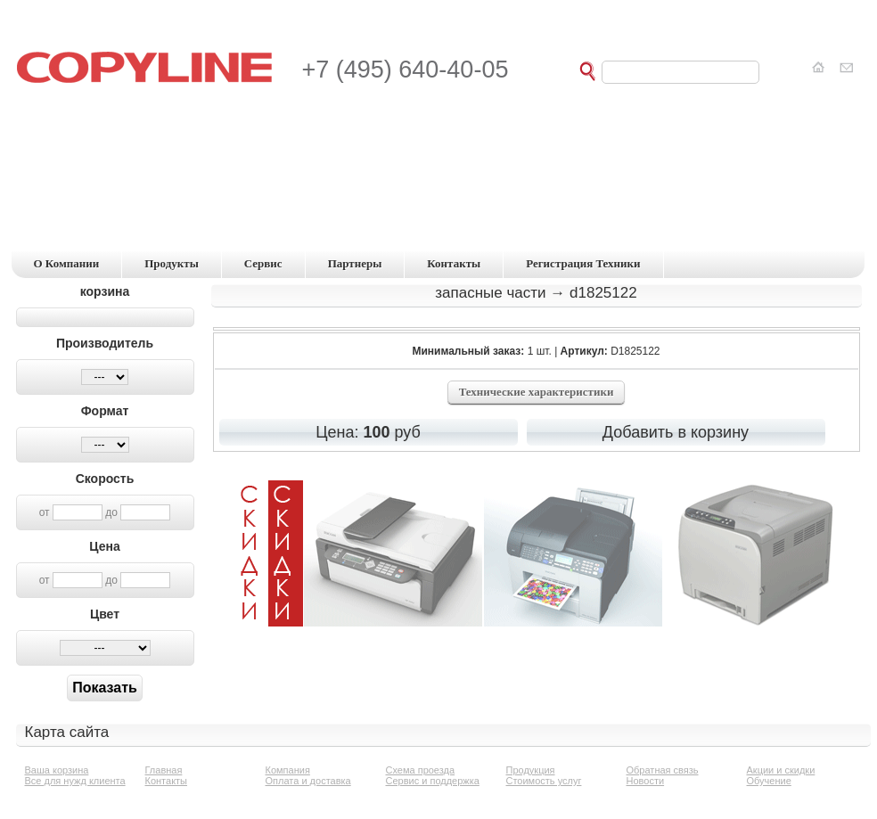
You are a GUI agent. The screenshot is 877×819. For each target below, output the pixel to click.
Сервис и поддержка (432, 780)
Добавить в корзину (675, 432)
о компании (67, 263)
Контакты (166, 780)
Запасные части (490, 292)
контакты (453, 263)
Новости (646, 780)
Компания (288, 770)
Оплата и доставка (308, 780)
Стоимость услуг (544, 780)
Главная (164, 770)
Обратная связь (663, 770)
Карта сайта (67, 732)
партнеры (355, 263)
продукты (171, 263)
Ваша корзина (57, 770)
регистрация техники (583, 263)
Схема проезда (420, 770)
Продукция (530, 770)
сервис (263, 263)
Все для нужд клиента (75, 780)
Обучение (769, 780)
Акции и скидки (781, 770)
